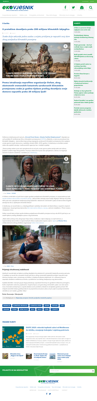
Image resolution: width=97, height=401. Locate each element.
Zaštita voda (23, 15)
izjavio (55, 221)
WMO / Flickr (10, 266)
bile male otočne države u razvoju (37, 208)
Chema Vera (62, 221)
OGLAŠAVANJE (85, 1)
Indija (39, 309)
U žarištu (79, 15)
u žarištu (55, 309)
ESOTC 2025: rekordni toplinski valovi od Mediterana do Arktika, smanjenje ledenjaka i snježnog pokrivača (47, 329)
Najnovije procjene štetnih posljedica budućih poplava (34, 298)
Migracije (6, 305)
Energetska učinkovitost (36, 15)
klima (47, 309)
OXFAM (47, 305)
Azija (32, 309)
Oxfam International (37, 223)
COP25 (43, 139)
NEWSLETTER (82, 8)
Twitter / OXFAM (11, 193)
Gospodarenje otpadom (9, 15)
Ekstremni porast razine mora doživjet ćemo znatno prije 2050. (23, 1)
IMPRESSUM (33, 390)
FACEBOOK (65, 8)
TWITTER (73, 8)
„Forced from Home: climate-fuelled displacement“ (43, 137)
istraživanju (33, 152)
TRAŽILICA (90, 8)
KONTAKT (92, 1)
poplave (55, 305)
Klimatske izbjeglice (20, 305)
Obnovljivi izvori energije (67, 15)
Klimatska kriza (35, 305)
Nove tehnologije (51, 15)
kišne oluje (24, 309)
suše (62, 305)
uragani (6, 309)
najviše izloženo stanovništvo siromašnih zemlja (16, 198)
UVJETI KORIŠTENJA (53, 390)
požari (14, 309)
